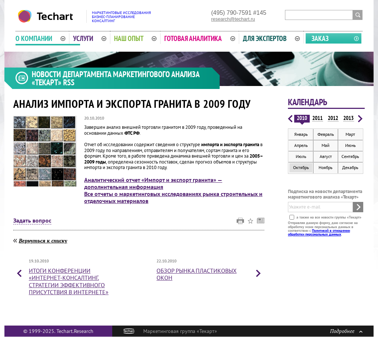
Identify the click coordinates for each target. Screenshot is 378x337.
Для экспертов (271, 38)
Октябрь (301, 167)
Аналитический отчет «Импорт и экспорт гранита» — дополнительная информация (153, 183)
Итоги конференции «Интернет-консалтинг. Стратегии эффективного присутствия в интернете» (69, 281)
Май (326, 145)
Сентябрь (350, 156)
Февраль (325, 134)
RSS (69, 82)
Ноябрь (326, 167)
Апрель (301, 145)
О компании (40, 38)
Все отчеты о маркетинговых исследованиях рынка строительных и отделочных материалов (173, 197)
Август (326, 156)
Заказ (320, 38)
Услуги (89, 38)
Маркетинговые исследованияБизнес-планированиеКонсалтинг (121, 16)
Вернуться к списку (43, 240)
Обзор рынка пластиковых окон (197, 274)
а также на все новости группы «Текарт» (328, 217)
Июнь (350, 145)
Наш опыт (135, 38)
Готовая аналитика (199, 38)
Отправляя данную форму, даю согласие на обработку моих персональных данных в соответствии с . (323, 228)
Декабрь (350, 167)
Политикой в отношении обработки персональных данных (319, 232)
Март (350, 134)
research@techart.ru (233, 19)
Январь (301, 134)
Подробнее (346, 330)
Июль (301, 156)
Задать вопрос (32, 220)
